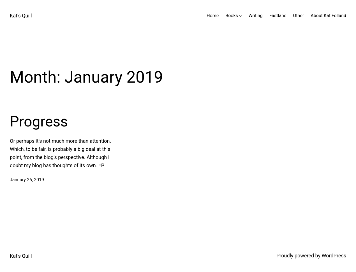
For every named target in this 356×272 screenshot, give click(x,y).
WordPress (334, 256)
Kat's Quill (21, 16)
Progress (39, 121)
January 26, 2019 (27, 179)
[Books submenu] (240, 15)
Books (231, 15)
